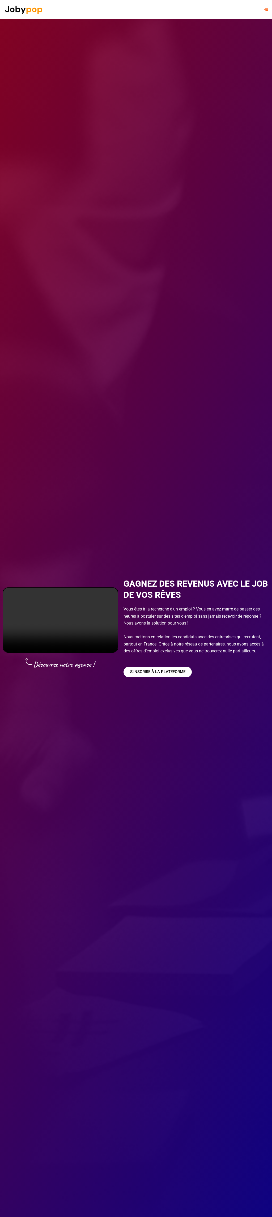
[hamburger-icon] (266, 9)
